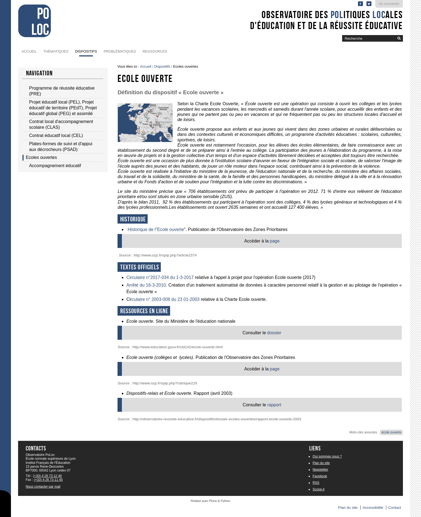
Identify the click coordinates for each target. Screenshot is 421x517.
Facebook (320, 476)
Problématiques (120, 51)
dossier (273, 332)
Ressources (155, 51)
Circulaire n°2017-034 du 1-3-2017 (160, 277)
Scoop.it (318, 489)
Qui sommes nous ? (327, 456)
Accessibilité (373, 507)
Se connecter (389, 4)
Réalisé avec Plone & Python (210, 500)
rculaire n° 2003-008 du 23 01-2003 (165, 299)
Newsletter (320, 470)
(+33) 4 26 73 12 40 (47, 476)
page (275, 241)
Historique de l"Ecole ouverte (156, 229)
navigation (39, 73)
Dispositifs (86, 51)
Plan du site (321, 463)
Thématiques (55, 51)
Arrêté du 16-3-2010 (146, 285)
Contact (394, 507)
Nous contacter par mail (43, 487)
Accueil (28, 51)
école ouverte (391, 432)
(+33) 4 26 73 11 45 (48, 480)
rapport (274, 404)
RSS (316, 483)
